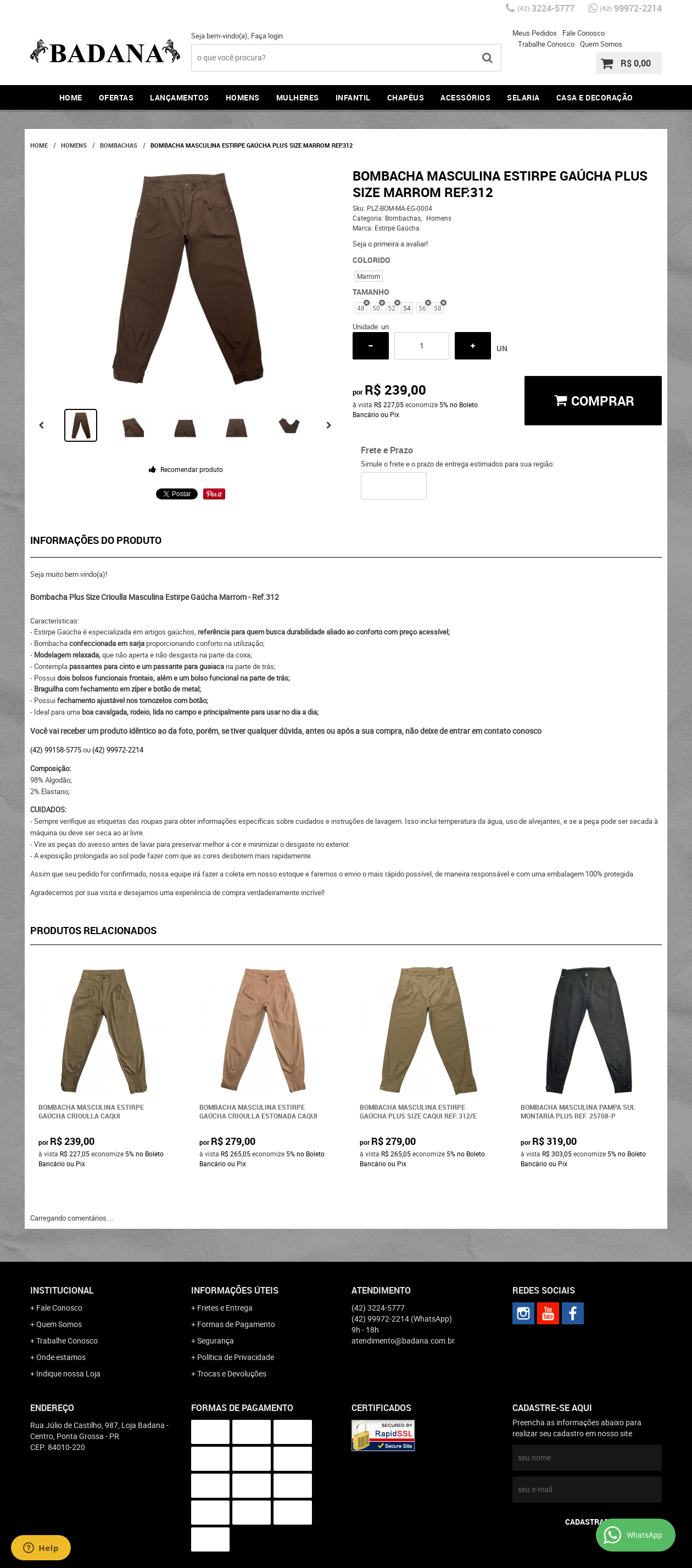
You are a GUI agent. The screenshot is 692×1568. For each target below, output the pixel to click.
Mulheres (297, 97)
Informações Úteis (234, 1290)
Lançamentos (179, 97)
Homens (243, 97)
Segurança (215, 1340)
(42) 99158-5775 (55, 750)
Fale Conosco (583, 33)
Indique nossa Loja (68, 1373)
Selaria (523, 97)
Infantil (353, 97)
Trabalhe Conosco (546, 44)
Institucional (62, 1290)
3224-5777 (545, 8)
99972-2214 (631, 8)
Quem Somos (601, 44)
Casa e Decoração (594, 97)
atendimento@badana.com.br (403, 1340)
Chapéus (406, 97)
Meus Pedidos (534, 33)
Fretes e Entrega (225, 1307)
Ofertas (116, 97)
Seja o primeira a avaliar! (390, 244)
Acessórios (465, 97)
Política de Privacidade (235, 1357)
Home (70, 97)
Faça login (267, 36)
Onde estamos (61, 1357)
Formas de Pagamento (236, 1324)
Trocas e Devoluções (231, 1373)
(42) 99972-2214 (117, 750)
